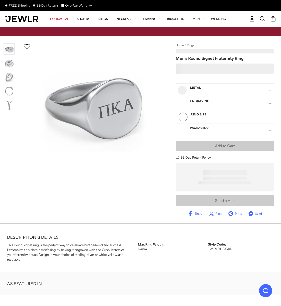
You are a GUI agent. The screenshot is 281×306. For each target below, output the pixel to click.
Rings (190, 45)
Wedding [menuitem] (220, 18)
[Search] (262, 18)
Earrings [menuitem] (152, 18)
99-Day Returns (47, 5)
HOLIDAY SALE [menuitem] (60, 18)
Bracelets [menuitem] (177, 18)
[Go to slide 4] (9, 91)
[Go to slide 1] (9, 49)
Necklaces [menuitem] (127, 18)
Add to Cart (225, 146)
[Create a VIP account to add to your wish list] (27, 46)
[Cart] (273, 18)
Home (180, 45)
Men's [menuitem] (199, 18)
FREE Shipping (19, 5)
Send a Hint (225, 201)
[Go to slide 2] (9, 63)
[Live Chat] (265, 290)
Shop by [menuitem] (84, 18)
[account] (252, 18)
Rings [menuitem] (104, 18)
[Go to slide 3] (9, 77)
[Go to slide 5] (9, 105)
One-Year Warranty (78, 5)
